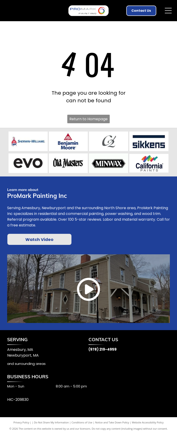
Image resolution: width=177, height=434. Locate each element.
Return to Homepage (88, 119)
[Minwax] (108, 163)
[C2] (108, 141)
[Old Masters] (68, 163)
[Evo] (28, 163)
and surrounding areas (26, 363)
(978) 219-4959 (102, 349)
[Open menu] (168, 10)
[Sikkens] (148, 141)
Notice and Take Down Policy (112, 422)
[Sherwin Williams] (28, 141)
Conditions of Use (81, 422)
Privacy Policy (21, 422)
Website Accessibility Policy (148, 422)
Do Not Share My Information (51, 422)
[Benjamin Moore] (68, 141)
